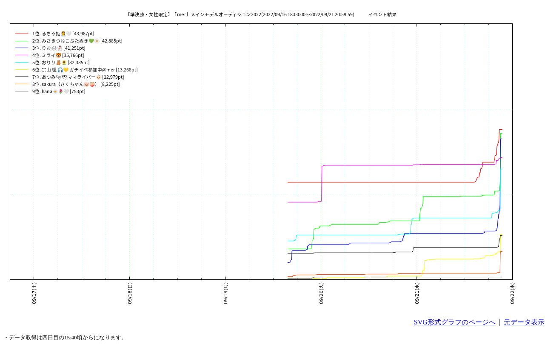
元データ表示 (524, 322)
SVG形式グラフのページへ (455, 322)
